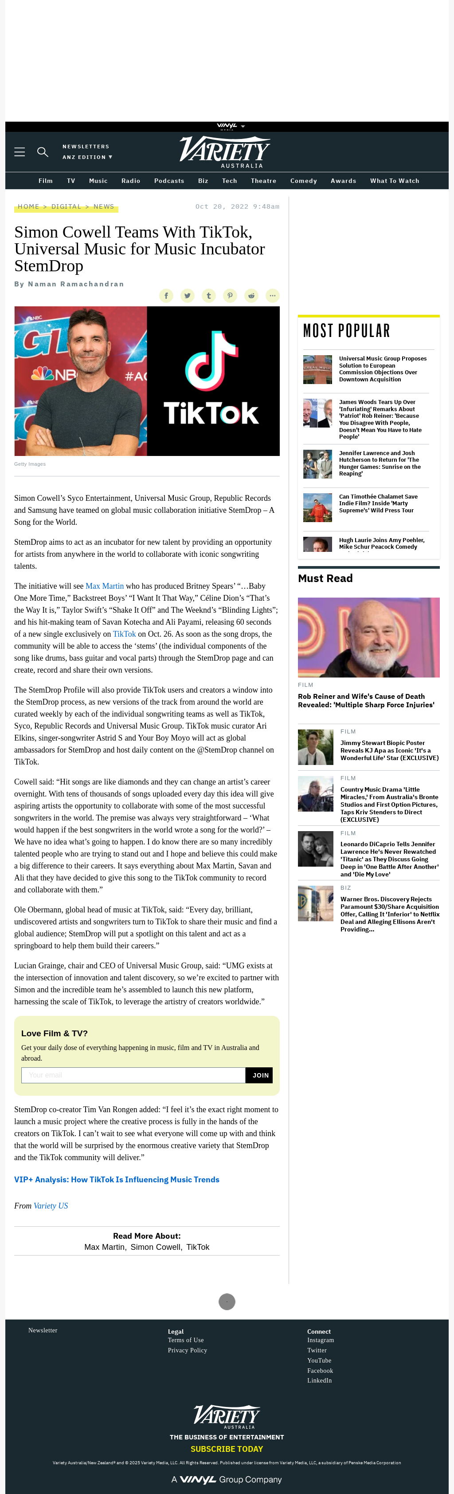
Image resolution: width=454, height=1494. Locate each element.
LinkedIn (319, 1380)
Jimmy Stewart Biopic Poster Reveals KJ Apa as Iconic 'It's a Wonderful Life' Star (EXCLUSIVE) (389, 750)
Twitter (317, 1350)
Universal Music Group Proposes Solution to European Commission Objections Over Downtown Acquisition (383, 369)
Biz (346, 887)
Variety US (51, 1205)
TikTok (124, 634)
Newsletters (86, 146)
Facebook (320, 1370)
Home (28, 206)
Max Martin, (105, 1247)
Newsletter (43, 1330)
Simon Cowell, (156, 1247)
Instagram (320, 1340)
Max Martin (105, 586)
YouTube (319, 1360)
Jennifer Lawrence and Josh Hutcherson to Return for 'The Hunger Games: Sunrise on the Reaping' (380, 463)
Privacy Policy (187, 1350)
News (104, 206)
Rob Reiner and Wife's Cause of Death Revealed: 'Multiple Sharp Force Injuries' (366, 700)
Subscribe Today (227, 1449)
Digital (66, 206)
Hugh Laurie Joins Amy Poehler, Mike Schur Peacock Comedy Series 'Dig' (382, 547)
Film (306, 685)
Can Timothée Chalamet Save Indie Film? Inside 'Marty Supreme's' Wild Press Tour (378, 503)
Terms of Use (186, 1340)
